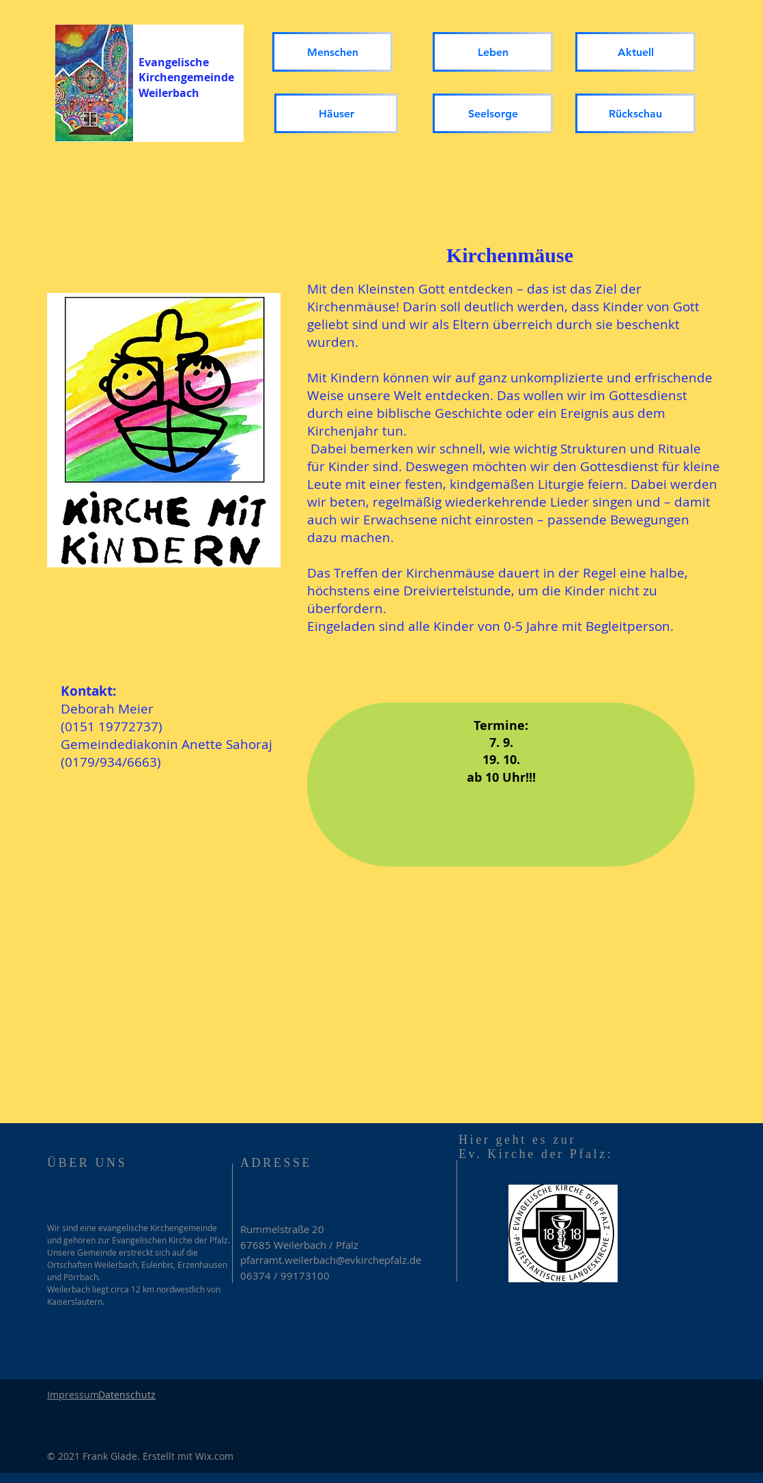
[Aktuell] (635, 52)
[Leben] (493, 52)
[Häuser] (336, 113)
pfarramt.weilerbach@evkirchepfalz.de (330, 1260)
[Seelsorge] (493, 113)
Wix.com (214, 1456)
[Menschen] (332, 52)
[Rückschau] (635, 113)
